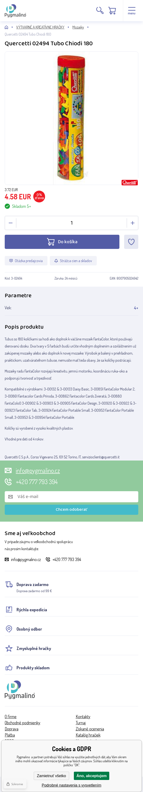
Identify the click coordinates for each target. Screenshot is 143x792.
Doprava (11, 728)
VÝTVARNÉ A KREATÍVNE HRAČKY (40, 27)
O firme (11, 716)
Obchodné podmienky (22, 722)
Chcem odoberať (72, 509)
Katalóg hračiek (88, 735)
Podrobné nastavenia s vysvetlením (71, 785)
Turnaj (81, 722)
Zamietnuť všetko (51, 776)
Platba (10, 735)
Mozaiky (78, 27)
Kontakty (83, 716)
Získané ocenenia (90, 728)
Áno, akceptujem (91, 776)
